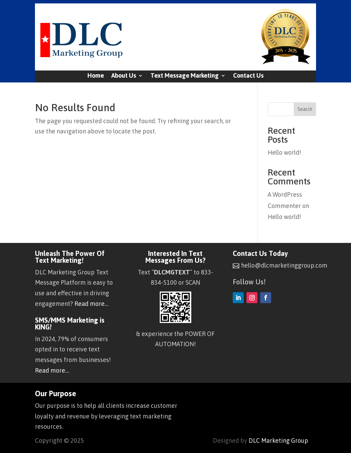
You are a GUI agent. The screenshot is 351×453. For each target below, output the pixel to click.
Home (95, 76)
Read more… (91, 303)
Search (305, 109)
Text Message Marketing (184, 76)
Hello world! (284, 152)
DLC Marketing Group (278, 440)
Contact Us (248, 76)
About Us (123, 76)
